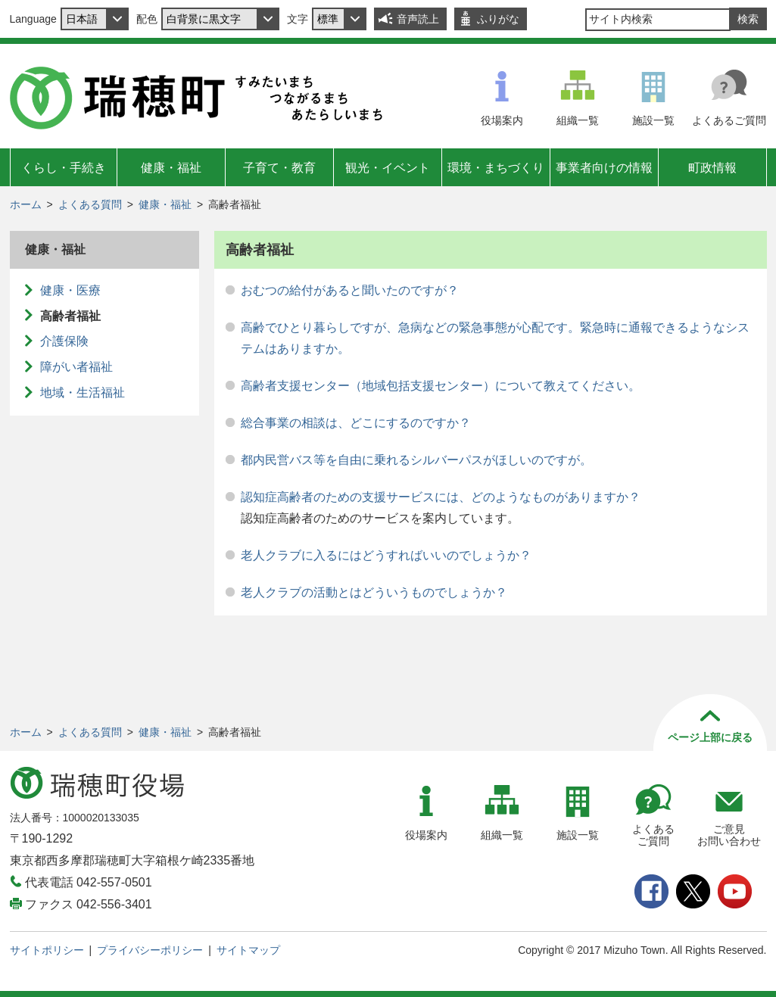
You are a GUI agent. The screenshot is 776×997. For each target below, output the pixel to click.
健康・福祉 (171, 167)
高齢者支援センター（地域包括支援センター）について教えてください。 (440, 385)
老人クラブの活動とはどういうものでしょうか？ (374, 592)
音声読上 (418, 19)
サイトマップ (248, 950)
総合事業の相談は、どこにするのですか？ (356, 422)
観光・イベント (387, 167)
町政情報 (712, 167)
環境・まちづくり (495, 167)
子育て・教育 (279, 167)
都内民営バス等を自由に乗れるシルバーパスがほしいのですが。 (416, 459)
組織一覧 (577, 120)
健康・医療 (70, 290)
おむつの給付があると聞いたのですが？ (350, 290)
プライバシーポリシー (150, 950)
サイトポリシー (47, 950)
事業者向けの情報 (604, 167)
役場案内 (502, 120)
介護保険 (64, 341)
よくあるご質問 (729, 120)
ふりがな (498, 19)
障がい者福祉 (76, 366)
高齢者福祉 (70, 316)
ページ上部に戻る (710, 737)
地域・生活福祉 (82, 392)
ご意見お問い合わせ (729, 835)
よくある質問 (90, 204)
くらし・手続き (63, 167)
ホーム (26, 204)
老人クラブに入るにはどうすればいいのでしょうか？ (386, 555)
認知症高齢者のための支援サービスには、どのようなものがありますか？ (440, 497)
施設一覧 (653, 120)
